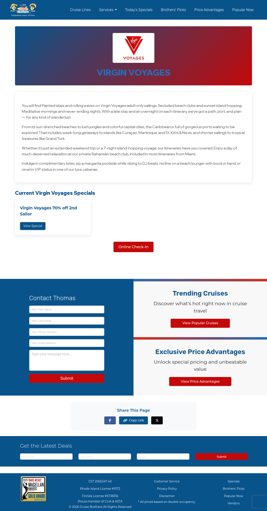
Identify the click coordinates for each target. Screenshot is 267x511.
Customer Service (167, 481)
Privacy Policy (167, 489)
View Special (32, 226)
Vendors (234, 503)
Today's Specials (138, 10)
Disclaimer (167, 496)
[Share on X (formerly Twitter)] (157, 420)
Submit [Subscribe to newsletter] (222, 456)
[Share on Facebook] (110, 420)
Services (108, 10)
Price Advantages (209, 10)
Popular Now (243, 10)
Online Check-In (133, 247)
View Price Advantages (200, 381)
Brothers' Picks (173, 10)
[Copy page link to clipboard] (133, 420)
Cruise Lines (80, 10)
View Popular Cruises (200, 323)
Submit (66, 378)
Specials (234, 481)
